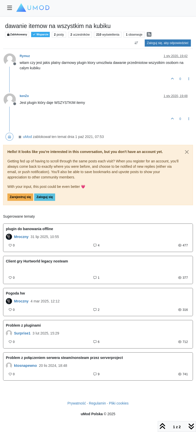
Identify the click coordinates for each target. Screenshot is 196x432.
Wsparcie (40, 34)
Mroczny (21, 237)
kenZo (24, 96)
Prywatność (76, 403)
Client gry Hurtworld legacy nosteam (37, 261)
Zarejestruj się (20, 197)
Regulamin (97, 403)
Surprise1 (22, 333)
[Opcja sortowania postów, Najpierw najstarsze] (136, 43)
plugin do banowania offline (29, 229)
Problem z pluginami (23, 325)
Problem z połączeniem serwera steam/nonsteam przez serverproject (64, 358)
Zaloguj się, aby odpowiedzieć (168, 43)
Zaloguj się (44, 197)
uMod (27, 137)
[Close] (187, 152)
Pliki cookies (119, 403)
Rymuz (25, 56)
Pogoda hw (15, 293)
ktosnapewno (25, 365)
